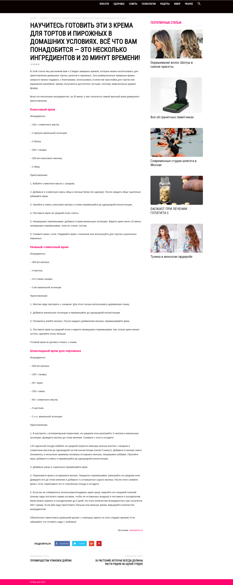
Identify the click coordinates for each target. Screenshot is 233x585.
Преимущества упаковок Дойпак (51, 560)
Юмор (177, 3)
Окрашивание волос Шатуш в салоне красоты (171, 65)
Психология (149, 3)
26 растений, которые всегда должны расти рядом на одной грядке (119, 562)
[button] (199, 4)
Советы (133, 3)
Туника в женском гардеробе (171, 257)
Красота (104, 3)
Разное (189, 3)
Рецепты (165, 3)
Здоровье (118, 3)
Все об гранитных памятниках (172, 117)
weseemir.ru (136, 530)
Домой (33, 18)
